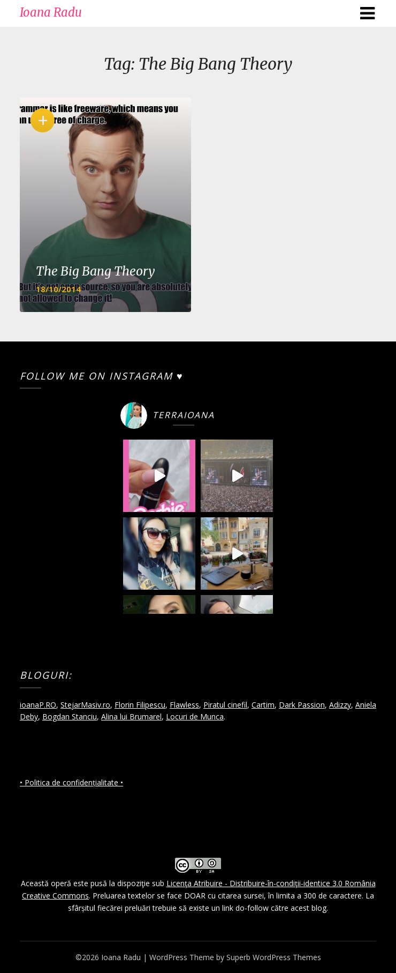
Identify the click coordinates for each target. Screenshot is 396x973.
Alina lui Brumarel (131, 716)
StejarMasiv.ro (85, 705)
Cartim (263, 705)
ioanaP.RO (38, 705)
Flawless (184, 705)
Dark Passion (302, 705)
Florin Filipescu (140, 705)
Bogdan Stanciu (69, 716)
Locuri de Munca (195, 716)
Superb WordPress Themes (273, 957)
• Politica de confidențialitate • (71, 782)
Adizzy (340, 705)
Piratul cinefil (225, 705)
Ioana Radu (51, 12)
